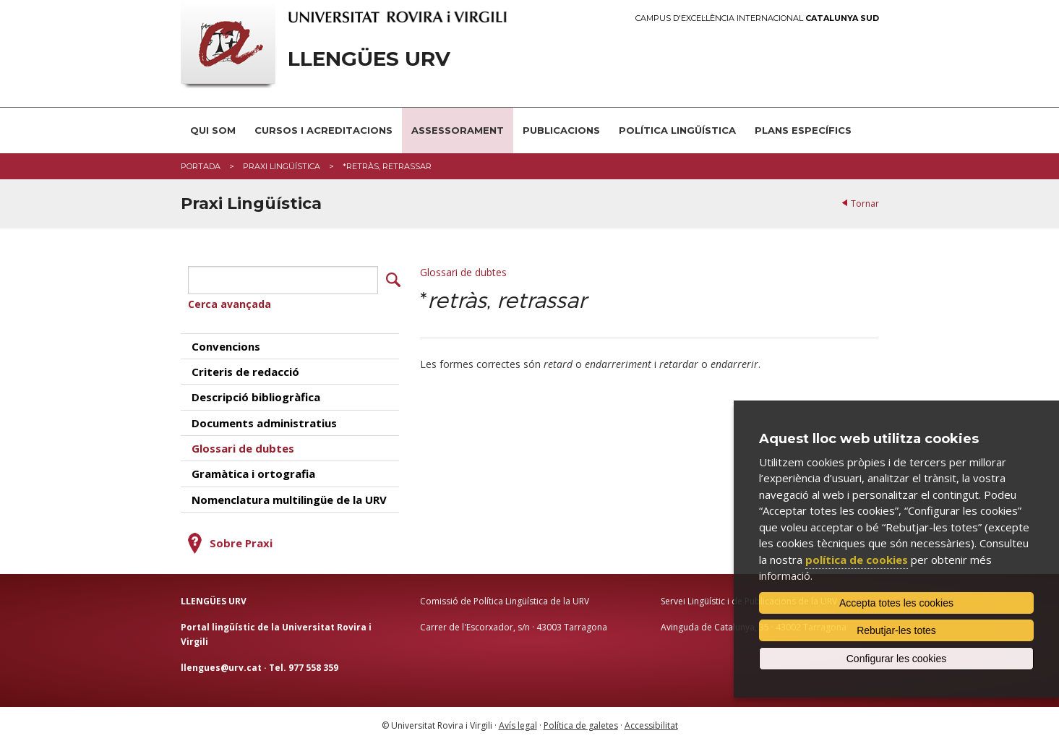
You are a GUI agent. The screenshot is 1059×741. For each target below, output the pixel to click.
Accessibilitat (651, 723)
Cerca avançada (229, 302)
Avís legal (518, 723)
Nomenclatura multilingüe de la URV (289, 497)
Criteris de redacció (245, 369)
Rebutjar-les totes (896, 630)
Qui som (213, 130)
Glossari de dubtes (463, 272)
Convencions (226, 343)
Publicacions (561, 130)
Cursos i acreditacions (323, 130)
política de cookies (856, 559)
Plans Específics (803, 130)
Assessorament (457, 130)
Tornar (865, 203)
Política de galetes (581, 723)
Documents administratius (264, 420)
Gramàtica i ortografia (253, 471)
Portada (200, 166)
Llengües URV (369, 59)
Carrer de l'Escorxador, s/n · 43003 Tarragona (513, 625)
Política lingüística (677, 130)
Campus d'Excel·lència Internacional (757, 18)
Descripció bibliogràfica (256, 394)
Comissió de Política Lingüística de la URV (504, 599)
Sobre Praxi (241, 541)
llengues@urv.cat (221, 665)
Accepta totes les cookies (896, 603)
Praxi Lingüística (281, 166)
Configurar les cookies (896, 658)
